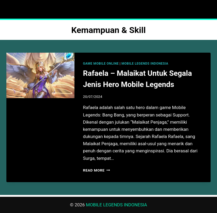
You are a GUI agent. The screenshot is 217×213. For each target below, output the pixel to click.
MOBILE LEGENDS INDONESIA (145, 63)
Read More (96, 170)
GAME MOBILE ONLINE (101, 63)
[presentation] (40, 75)
